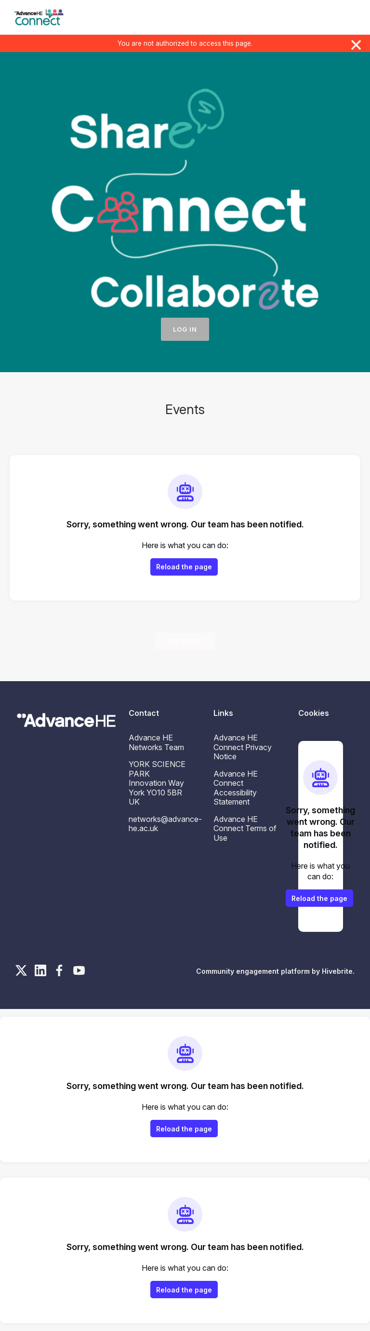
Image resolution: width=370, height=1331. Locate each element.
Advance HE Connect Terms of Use (245, 828)
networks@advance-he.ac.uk (165, 824)
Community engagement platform (253, 971)
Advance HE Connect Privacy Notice (242, 747)
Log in (185, 329)
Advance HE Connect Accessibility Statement (235, 788)
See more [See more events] (185, 641)
